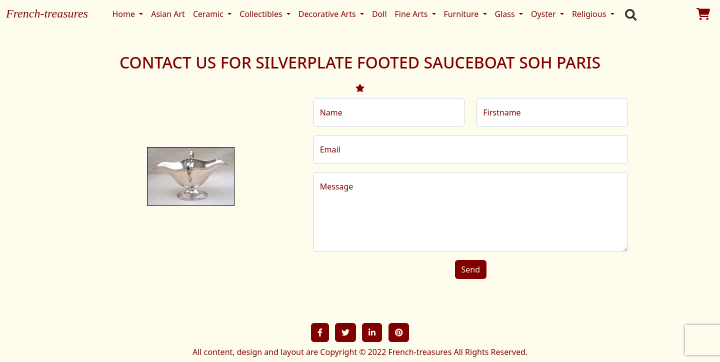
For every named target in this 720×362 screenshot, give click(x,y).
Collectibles (262, 14)
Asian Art (168, 14)
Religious (590, 14)
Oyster (544, 14)
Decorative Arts (328, 14)
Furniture (462, 14)
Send (471, 269)
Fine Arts (412, 14)
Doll (379, 14)
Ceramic (209, 14)
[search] (628, 14)
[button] (320, 332)
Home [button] (124, 14)
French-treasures (47, 13)
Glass (506, 14)
